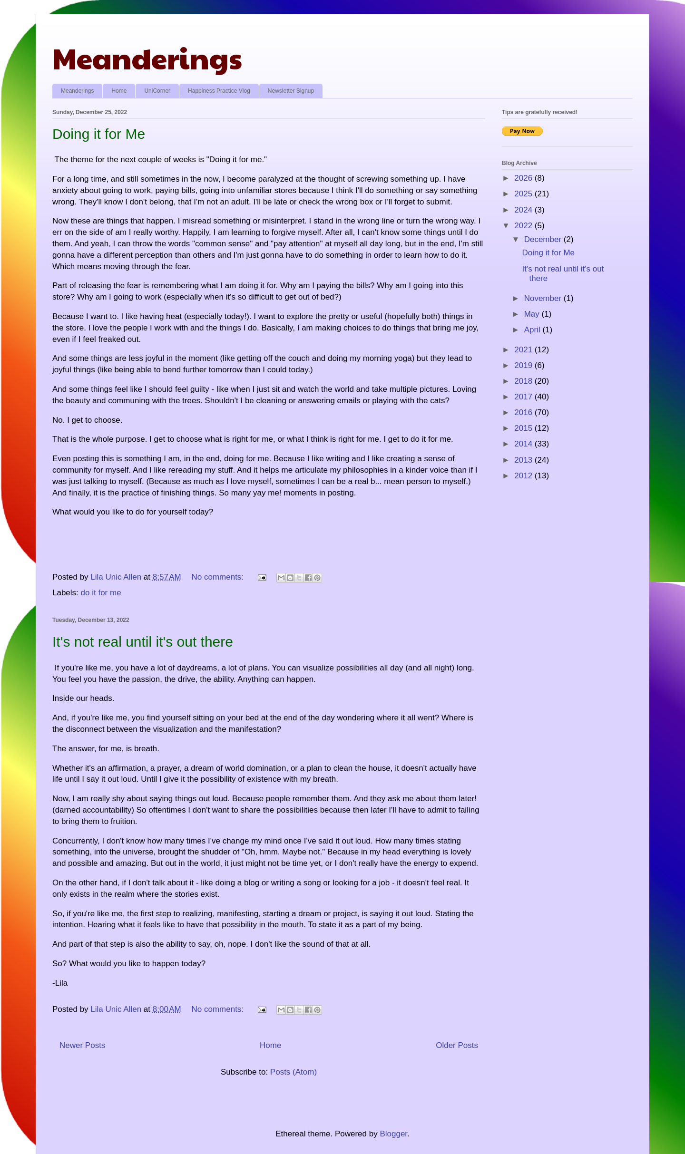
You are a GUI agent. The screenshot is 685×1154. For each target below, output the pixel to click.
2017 (524, 396)
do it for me (101, 592)
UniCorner (157, 90)
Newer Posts (82, 1045)
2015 (524, 428)
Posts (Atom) (293, 1071)
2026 (524, 178)
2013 (524, 460)
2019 (524, 365)
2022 (524, 225)
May (533, 314)
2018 (524, 381)
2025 (524, 193)
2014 (524, 443)
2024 (524, 209)
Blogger (393, 1133)
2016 (524, 412)
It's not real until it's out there (142, 642)
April (533, 329)
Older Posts (457, 1045)
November (544, 298)
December (544, 239)
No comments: (219, 577)
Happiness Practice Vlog (219, 90)
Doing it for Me (98, 134)
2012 (524, 475)
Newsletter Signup (291, 90)
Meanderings (147, 58)
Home (119, 90)
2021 (524, 349)
